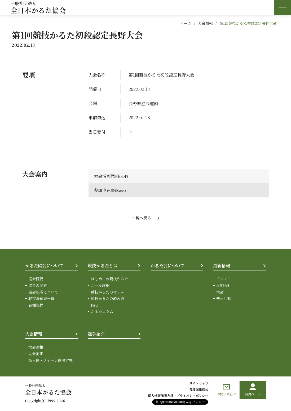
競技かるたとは (102, 266)
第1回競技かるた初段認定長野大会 (248, 23)
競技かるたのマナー (107, 292)
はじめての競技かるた (109, 279)
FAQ (94, 305)
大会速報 (35, 347)
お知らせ (223, 286)
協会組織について (43, 292)
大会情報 (205, 23)
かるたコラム (102, 311)
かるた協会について (44, 266)
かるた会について (167, 266)
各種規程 (35, 305)
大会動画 (35, 354)
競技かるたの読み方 (107, 298)
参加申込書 (104, 190)
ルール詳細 (100, 286)
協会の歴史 (37, 286)
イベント (223, 279)
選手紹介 (96, 334)
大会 (220, 292)
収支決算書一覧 (41, 298)
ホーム (185, 23)
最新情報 (221, 266)
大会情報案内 (106, 176)
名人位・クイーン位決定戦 (50, 360)
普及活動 (223, 298)
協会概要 (35, 279)
